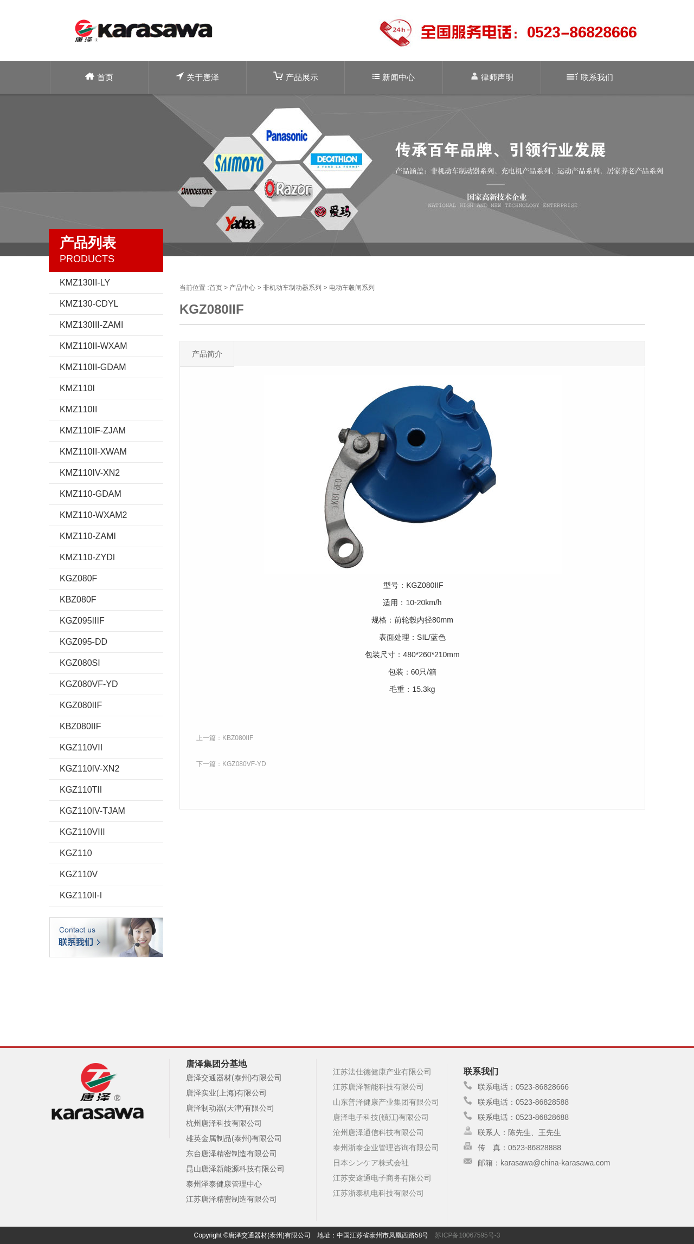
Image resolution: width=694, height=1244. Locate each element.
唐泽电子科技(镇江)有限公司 (381, 1117)
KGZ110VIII (82, 832)
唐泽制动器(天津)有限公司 (230, 1108)
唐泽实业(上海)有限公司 (226, 1092)
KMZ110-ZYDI (87, 557)
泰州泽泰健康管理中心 (224, 1184)
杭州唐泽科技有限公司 (224, 1123)
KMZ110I (77, 388)
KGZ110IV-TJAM (92, 810)
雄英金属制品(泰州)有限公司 (234, 1138)
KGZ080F (78, 578)
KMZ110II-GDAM (93, 367)
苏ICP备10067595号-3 (467, 1235)
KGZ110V (79, 874)
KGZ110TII (81, 789)
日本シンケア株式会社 (371, 1162)
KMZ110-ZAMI (88, 536)
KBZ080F (78, 599)
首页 (99, 77)
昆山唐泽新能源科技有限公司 (235, 1168)
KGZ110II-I (81, 895)
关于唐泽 (197, 77)
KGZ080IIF (81, 705)
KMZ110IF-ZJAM (93, 430)
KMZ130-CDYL (89, 303)
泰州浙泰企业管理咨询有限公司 (386, 1147)
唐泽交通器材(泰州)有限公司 (234, 1077)
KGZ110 (76, 853)
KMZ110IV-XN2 (90, 472)
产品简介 (207, 353)
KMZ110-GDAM (90, 493)
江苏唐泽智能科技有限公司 (378, 1087)
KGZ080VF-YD (89, 684)
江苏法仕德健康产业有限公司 (382, 1071)
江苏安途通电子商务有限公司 (382, 1178)
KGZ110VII (81, 747)
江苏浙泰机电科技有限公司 (378, 1193)
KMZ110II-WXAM (93, 346)
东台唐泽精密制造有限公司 (231, 1153)
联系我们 (590, 77)
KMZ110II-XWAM (93, 451)
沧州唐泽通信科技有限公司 (378, 1132)
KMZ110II (78, 409)
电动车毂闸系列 (352, 287)
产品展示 (295, 77)
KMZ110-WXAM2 (93, 515)
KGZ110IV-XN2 (89, 768)
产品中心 (242, 287)
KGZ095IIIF (82, 620)
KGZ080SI (80, 663)
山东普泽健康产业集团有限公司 (386, 1102)
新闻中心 (393, 77)
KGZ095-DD (83, 641)
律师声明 (492, 77)
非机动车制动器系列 (292, 287)
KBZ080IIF (80, 726)
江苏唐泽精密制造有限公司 (231, 1199)
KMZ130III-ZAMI (91, 324)
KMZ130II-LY (85, 282)
